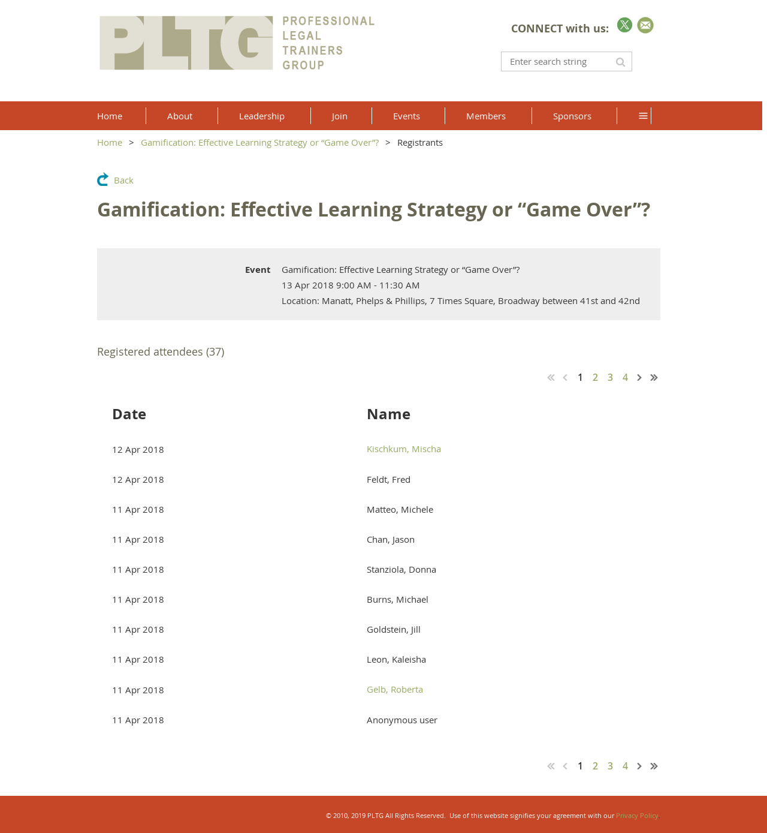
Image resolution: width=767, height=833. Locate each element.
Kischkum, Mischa (404, 449)
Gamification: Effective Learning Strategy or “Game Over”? (260, 142)
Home (109, 142)
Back (124, 180)
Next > (640, 377)
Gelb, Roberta (395, 689)
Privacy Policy (637, 815)
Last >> (654, 377)
